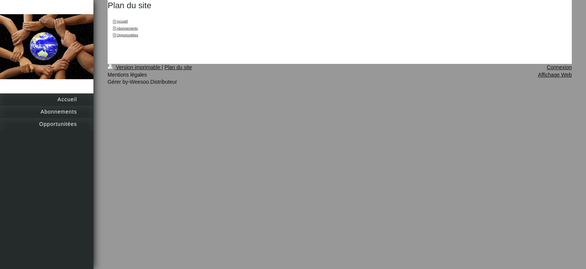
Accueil (122, 21)
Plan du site (178, 67)
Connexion (559, 67)
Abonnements (127, 28)
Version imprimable (135, 67)
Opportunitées (127, 35)
